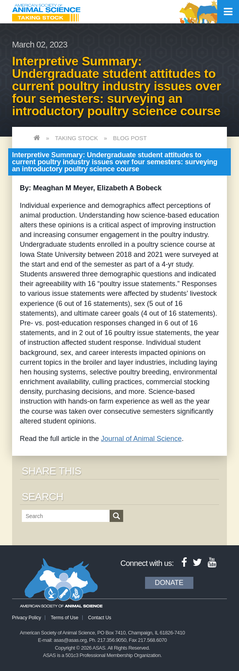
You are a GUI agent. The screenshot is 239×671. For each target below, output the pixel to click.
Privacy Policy (26, 617)
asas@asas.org (70, 640)
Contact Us (99, 617)
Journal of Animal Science (141, 439)
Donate (169, 583)
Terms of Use (64, 617)
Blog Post (130, 138)
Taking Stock (76, 138)
